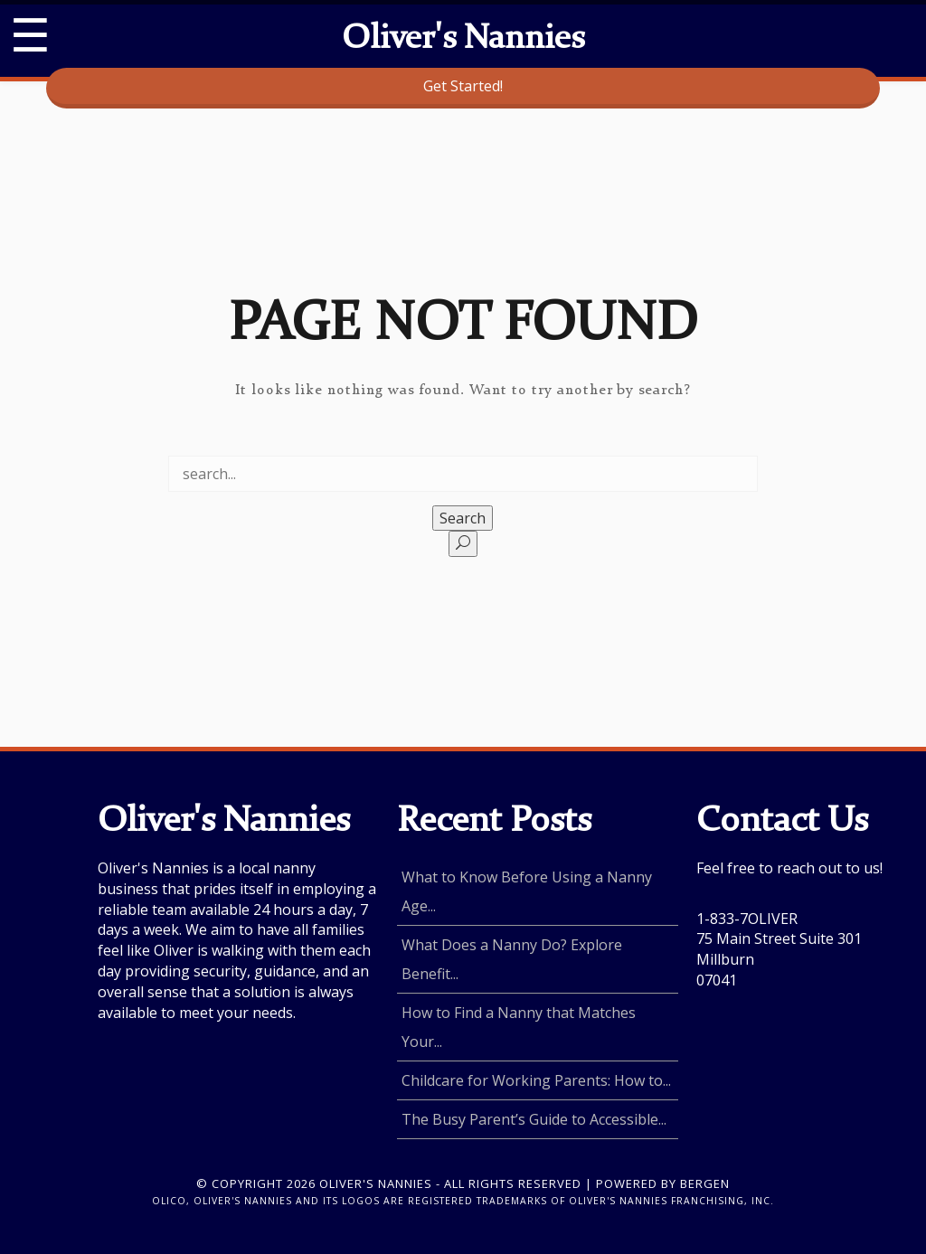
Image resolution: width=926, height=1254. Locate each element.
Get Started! (463, 86)
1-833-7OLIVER (747, 919)
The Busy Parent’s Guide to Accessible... (534, 1119)
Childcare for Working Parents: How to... (536, 1080)
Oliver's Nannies (463, 40)
